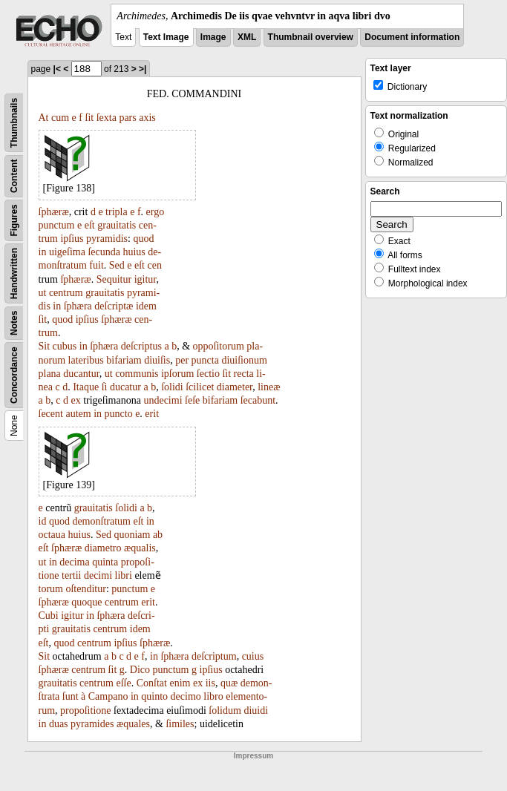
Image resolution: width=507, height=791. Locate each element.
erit (152, 413)
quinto (154, 696)
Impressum (253, 756)
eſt (90, 225)
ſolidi (172, 387)
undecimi (162, 400)
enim (179, 683)
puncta (205, 360)
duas (58, 723)
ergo (155, 211)
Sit (44, 346)
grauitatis (116, 225)
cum (60, 117)
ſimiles (180, 723)
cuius (253, 656)
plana (50, 373)
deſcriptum (214, 656)
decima (74, 562)
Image (213, 37)
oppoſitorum (218, 346)
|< (57, 69)
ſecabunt (258, 400)
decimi (98, 575)
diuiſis (157, 360)
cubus (65, 346)
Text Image (166, 37)
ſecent (51, 413)
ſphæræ (54, 211)
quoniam (132, 534)
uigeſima (67, 251)
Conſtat (152, 683)
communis (136, 373)
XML (247, 37)
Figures (14, 220)
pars (127, 117)
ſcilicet (200, 387)
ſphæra (78, 306)
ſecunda (104, 251)
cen (155, 265)
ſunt (70, 696)
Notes (14, 323)
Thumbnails (14, 123)
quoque (86, 602)
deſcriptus (141, 346)
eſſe (123, 683)
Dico (140, 669)
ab (158, 534)
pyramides (92, 723)
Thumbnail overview (310, 37)
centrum (66, 292)
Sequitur (114, 279)
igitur (145, 279)
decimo (186, 696)
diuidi (255, 710)
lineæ (269, 387)
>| (142, 69)
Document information (411, 37)
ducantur (81, 373)
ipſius (71, 238)
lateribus (86, 360)
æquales (133, 723)
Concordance (14, 375)
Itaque (86, 387)
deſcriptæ (113, 306)
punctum (57, 225)
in (43, 251)
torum (51, 588)
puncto (119, 413)
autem (78, 413)
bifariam (123, 360)
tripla (116, 211)
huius (133, 251)
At (44, 117)
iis (210, 683)
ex (75, 400)
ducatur (125, 387)
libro (213, 696)
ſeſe (192, 400)
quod (143, 238)
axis (147, 117)
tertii (71, 575)
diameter (234, 387)
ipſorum (177, 373)
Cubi (49, 615)
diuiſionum (243, 360)
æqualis (140, 548)
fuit (96, 265)
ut (43, 292)
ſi (105, 387)
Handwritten (14, 273)
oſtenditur (85, 588)
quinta (105, 562)
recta (244, 373)
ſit (89, 117)
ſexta (107, 117)
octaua (52, 534)
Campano (108, 696)
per (182, 360)
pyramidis (107, 238)
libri (123, 575)
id (43, 521)
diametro (103, 548)
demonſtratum (101, 521)
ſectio (208, 373)
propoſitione (85, 710)
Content (14, 176)
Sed (117, 265)
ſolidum (225, 710)
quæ (229, 683)
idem (146, 306)
